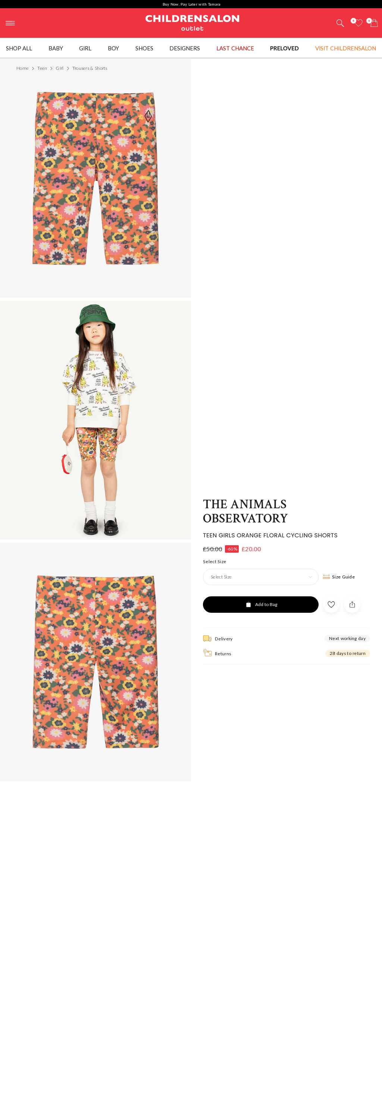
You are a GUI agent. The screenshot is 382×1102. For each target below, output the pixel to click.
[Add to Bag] (261, 594)
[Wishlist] (358, 23)
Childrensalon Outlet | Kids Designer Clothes (192, 22)
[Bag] (374, 23)
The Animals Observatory (245, 501)
